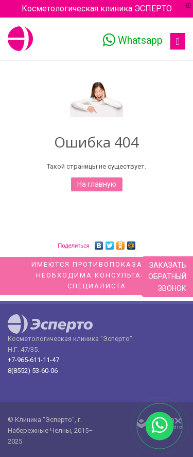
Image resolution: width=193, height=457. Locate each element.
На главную (96, 184)
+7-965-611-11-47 (33, 360)
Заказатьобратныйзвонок (167, 276)
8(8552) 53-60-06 (33, 370)
